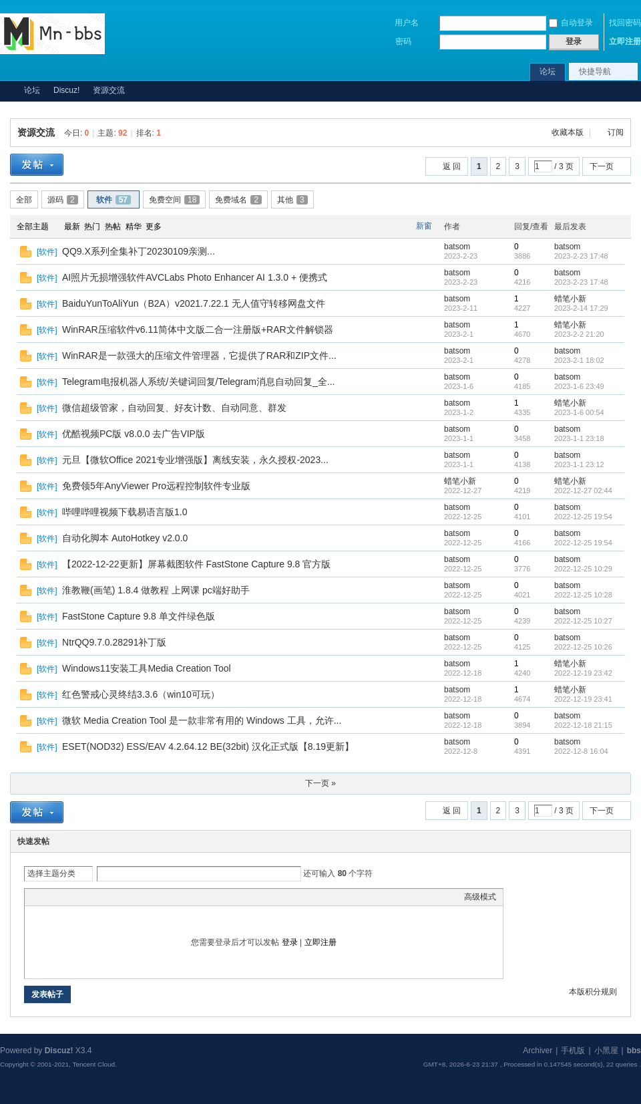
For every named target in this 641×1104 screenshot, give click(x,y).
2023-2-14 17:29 (581, 308)
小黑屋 (606, 1050)
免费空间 (174, 199)
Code (115, 897)
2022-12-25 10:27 (583, 621)
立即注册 (625, 41)
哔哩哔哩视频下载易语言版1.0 (124, 512)
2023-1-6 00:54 (579, 412)
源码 (62, 199)
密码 (403, 41)
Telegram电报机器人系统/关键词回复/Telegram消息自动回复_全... (198, 381)
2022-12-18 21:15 (583, 725)
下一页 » (320, 783)
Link (81, 897)
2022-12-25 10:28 (583, 595)
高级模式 (480, 897)
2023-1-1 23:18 (579, 438)
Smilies (131, 897)
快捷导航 (595, 71)
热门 (92, 226)
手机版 (573, 1050)
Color (48, 897)
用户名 (407, 22)
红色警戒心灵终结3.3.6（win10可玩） (141, 694)
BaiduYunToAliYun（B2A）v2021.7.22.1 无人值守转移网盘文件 (193, 303)
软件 (113, 199)
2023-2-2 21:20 (579, 334)
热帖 (113, 226)
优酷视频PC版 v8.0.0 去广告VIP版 (133, 433)
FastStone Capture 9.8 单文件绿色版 (138, 616)
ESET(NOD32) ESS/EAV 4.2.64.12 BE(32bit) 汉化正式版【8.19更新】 (208, 746)
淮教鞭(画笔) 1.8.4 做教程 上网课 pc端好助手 (156, 590)
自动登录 (571, 22)
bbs (634, 1050)
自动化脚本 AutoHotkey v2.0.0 (125, 538)
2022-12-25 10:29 (583, 569)
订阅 (616, 132)
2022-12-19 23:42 (583, 673)
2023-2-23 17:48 (581, 256)
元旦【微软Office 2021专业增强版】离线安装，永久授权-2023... (195, 459)
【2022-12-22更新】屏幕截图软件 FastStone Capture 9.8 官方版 (196, 564)
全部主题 (33, 226)
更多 (154, 226)
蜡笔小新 (570, 298)
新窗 (424, 226)
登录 (290, 942)
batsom (457, 246)
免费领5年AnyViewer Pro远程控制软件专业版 (156, 485)
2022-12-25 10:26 (583, 647)
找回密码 (625, 22)
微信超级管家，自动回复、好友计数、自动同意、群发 (174, 407)
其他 (292, 199)
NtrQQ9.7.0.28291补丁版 (114, 642)
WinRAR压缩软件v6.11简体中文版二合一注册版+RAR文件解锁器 (197, 329)
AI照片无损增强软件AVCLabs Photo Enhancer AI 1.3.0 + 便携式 (194, 277)
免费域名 (238, 199)
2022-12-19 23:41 (583, 699)
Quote (98, 897)
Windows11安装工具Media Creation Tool (146, 668)
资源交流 (109, 90)
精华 (134, 226)
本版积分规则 (593, 991)
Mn (5, 90)
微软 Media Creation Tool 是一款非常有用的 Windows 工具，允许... (201, 720)
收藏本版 (569, 132)
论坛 (548, 71)
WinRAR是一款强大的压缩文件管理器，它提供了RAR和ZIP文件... (199, 355)
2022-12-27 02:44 (583, 491)
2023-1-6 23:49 (579, 386)
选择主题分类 (51, 873)
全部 (24, 199)
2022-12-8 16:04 (581, 751)
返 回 (452, 166)
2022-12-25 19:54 (583, 517)
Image (64, 897)
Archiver (537, 1050)
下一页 (602, 166)
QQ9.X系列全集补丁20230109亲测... (138, 251)
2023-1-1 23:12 (579, 464)
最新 (72, 226)
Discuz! (66, 90)
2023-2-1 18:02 (579, 360)
